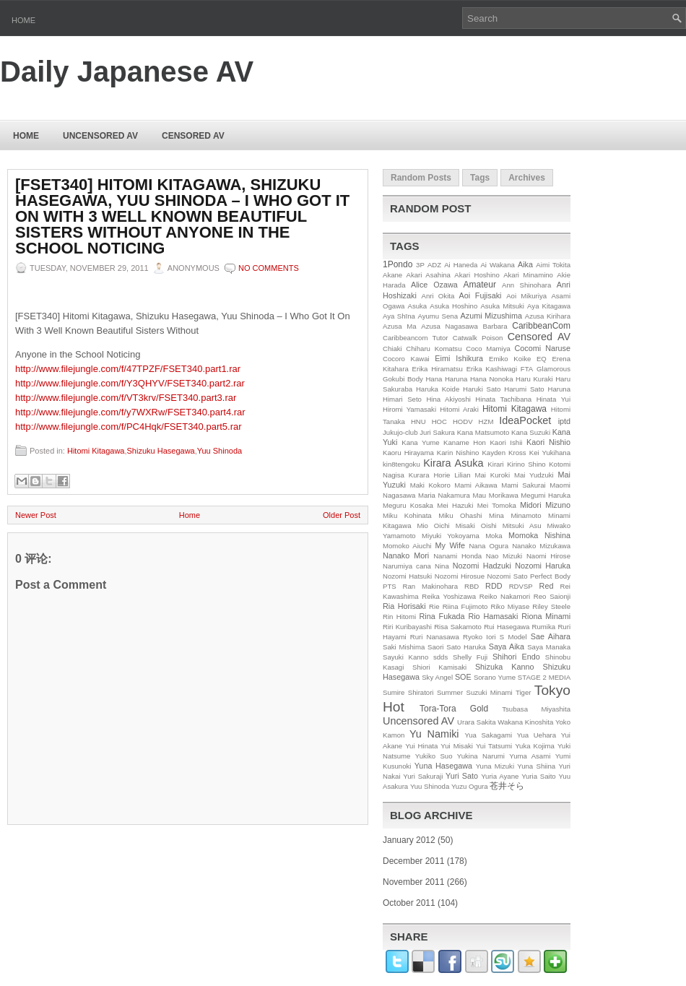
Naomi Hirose (548, 556)
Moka (493, 536)
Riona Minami (545, 616)
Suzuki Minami (489, 692)
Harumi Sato (524, 389)
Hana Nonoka (491, 379)
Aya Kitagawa (548, 306)
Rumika (544, 627)
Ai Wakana (497, 265)
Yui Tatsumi (494, 746)
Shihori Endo (516, 656)
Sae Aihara (550, 636)
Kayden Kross (504, 453)
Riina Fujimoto (465, 606)
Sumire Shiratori (408, 692)
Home (23, 20)
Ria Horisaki (404, 606)
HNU (418, 421)
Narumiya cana (407, 566)
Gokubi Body (403, 379)
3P (420, 265)
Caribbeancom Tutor (415, 338)
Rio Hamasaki (493, 616)
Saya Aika (506, 646)
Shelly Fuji (470, 657)
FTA (527, 369)
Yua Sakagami (488, 735)
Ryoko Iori (479, 637)
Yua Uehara (537, 735)
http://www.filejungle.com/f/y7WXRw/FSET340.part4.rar (130, 412)
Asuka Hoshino (453, 306)
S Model (513, 637)
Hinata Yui (553, 399)
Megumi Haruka (545, 495)
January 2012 (409, 840)
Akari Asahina (429, 275)
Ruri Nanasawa (434, 637)
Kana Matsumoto (483, 432)
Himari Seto (402, 399)
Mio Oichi (433, 525)
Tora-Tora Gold (454, 709)
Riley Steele (551, 606)
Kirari (495, 464)
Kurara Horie (430, 475)
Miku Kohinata (407, 515)
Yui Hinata (421, 746)
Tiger (523, 692)
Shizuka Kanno (504, 666)
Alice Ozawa (434, 284)
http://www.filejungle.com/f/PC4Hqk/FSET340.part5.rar (128, 426)
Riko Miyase (510, 606)
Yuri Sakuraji (423, 776)
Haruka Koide (437, 389)
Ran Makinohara (431, 586)
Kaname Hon (464, 442)
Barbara (495, 326)
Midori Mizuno (545, 505)
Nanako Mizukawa (541, 546)
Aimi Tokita (553, 265)
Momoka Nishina (539, 535)
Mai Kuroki (493, 475)
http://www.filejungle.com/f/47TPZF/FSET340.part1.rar (127, 368)
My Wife (450, 545)
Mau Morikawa (495, 495)
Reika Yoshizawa (449, 596)
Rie (434, 606)
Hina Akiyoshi (448, 399)
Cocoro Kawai (406, 359)
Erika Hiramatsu (437, 369)
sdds (440, 657)
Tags (480, 178)
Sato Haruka (466, 647)
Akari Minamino (528, 275)
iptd (564, 421)
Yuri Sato (462, 775)
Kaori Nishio (548, 442)
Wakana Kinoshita (525, 722)
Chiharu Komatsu (433, 349)
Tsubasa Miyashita (536, 709)
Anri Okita (437, 296)
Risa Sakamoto (458, 627)
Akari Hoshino (476, 275)
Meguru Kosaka (408, 505)
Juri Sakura (437, 432)
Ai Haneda (460, 265)
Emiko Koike (510, 359)
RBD (471, 586)
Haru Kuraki (534, 379)
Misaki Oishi (476, 525)
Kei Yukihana (549, 453)
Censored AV (193, 136)
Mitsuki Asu (522, 525)
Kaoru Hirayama (408, 453)
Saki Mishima (404, 647)
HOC (439, 421)
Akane (392, 275)
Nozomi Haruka (542, 565)
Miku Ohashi (460, 515)
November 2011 (413, 882)
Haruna (559, 389)
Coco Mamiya (488, 349)
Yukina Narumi (481, 756)
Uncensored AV (100, 136)
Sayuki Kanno (405, 657)
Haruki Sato (481, 389)
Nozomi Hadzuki (482, 565)
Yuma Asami (529, 756)
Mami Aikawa (475, 485)
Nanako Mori (406, 555)
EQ (542, 359)
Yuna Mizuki (495, 766)
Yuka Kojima (535, 746)
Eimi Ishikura (459, 358)
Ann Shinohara (526, 285)
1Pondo (397, 264)
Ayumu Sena (437, 316)
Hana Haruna (446, 379)
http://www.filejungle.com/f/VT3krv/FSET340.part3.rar (125, 397)
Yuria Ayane (499, 776)
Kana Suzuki (530, 432)
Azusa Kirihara (547, 316)
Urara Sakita (476, 722)
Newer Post (35, 515)
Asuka (417, 306)
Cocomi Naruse (542, 348)
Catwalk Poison (478, 338)
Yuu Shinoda (219, 450)
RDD (493, 585)
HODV (463, 421)
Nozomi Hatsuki (407, 576)
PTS (389, 586)
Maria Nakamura (444, 495)
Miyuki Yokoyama (450, 536)
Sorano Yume (495, 677)
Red (546, 585)
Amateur (480, 285)
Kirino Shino (526, 464)
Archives (526, 178)
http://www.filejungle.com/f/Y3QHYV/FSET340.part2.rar (130, 383)
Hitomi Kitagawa (95, 450)
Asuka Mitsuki (502, 306)
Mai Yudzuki (534, 475)
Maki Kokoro (430, 485)
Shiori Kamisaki (439, 667)
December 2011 (413, 861)
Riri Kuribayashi (407, 627)
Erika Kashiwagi (491, 369)
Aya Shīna (399, 316)
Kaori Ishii (506, 442)
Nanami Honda (457, 556)
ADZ (434, 265)
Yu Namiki (434, 734)
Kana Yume (420, 442)
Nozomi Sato (507, 576)
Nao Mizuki (504, 556)
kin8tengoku (401, 464)
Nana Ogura (488, 546)
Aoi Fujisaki (480, 295)
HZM (486, 421)
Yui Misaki (456, 746)
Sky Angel (437, 677)
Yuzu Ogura (469, 786)
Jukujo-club (400, 432)
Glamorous (553, 369)
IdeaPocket (525, 420)
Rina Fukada (442, 616)
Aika (525, 264)
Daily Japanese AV (126, 71)
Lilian (462, 475)
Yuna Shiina (536, 766)
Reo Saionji (552, 596)
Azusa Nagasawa (449, 326)
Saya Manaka (548, 647)
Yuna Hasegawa (443, 765)
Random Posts (421, 178)
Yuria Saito (538, 776)
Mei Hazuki (455, 505)
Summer (450, 692)
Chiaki (392, 349)
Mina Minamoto (515, 515)
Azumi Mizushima (491, 315)
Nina (442, 566)
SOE (463, 677)
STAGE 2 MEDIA (544, 677)
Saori (435, 647)
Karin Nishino (458, 453)
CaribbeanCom (541, 326)
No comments (268, 268)
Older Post (341, 515)
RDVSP (521, 586)
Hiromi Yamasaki (409, 409)
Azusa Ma (400, 326)
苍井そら (507, 786)
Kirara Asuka (453, 463)
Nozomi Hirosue (460, 576)
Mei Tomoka (496, 505)
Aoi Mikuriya (526, 296)
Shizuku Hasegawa (161, 450)
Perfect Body (550, 576)
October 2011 (409, 903)
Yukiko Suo (434, 756)
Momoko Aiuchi (407, 546)
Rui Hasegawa (506, 627)
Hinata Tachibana (503, 399)
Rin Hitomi (399, 616)
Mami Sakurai (523, 485)
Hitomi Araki (459, 409)
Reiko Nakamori (504, 596)
